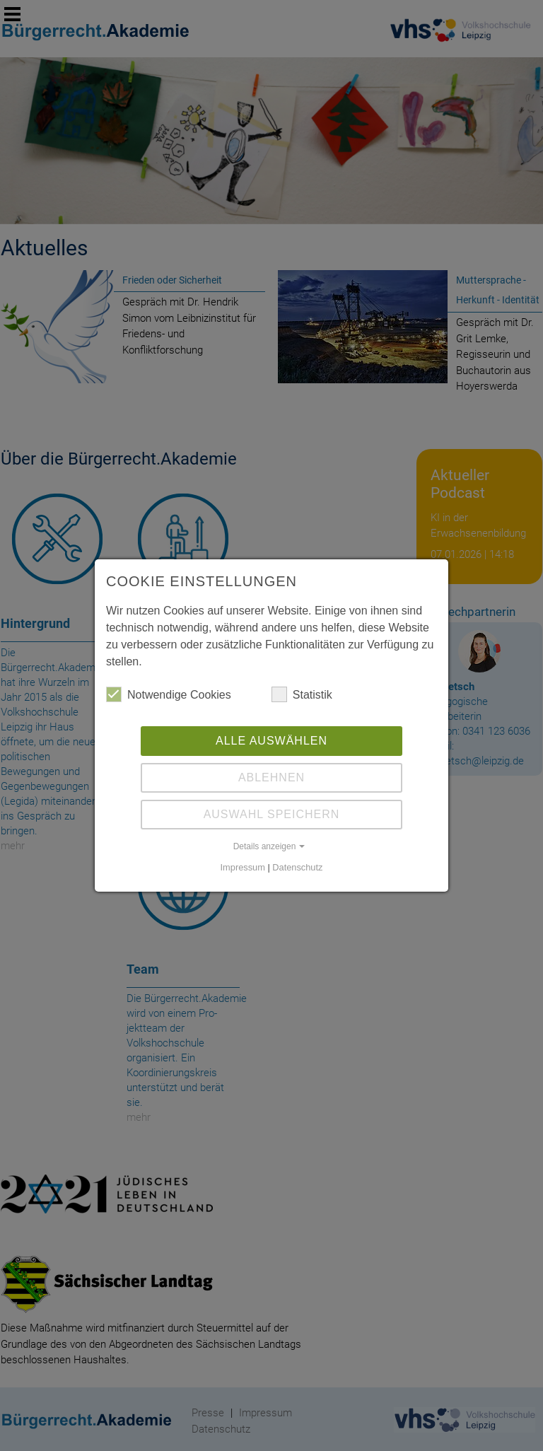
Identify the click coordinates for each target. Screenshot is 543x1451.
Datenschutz (297, 867)
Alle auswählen (271, 741)
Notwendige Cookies (168, 694)
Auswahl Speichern (272, 814)
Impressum (243, 867)
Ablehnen (271, 777)
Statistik (302, 694)
